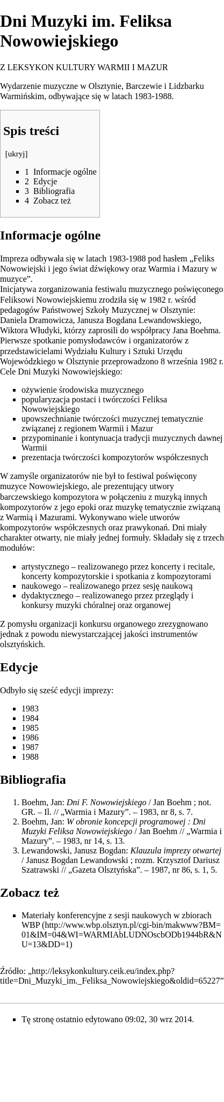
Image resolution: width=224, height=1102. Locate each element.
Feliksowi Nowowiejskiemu (48, 299)
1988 (30, 756)
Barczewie (144, 86)
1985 (30, 727)
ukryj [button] (16, 153)
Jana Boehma (195, 330)
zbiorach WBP (116, 920)
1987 (30, 747)
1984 (30, 718)
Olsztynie (105, 86)
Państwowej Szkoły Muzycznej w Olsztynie (117, 309)
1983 (30, 708)
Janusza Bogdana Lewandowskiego (138, 320)
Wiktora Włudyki (30, 330)
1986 (30, 737)
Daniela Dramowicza (36, 320)
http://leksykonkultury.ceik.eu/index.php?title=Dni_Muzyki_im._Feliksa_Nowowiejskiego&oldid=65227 (110, 975)
